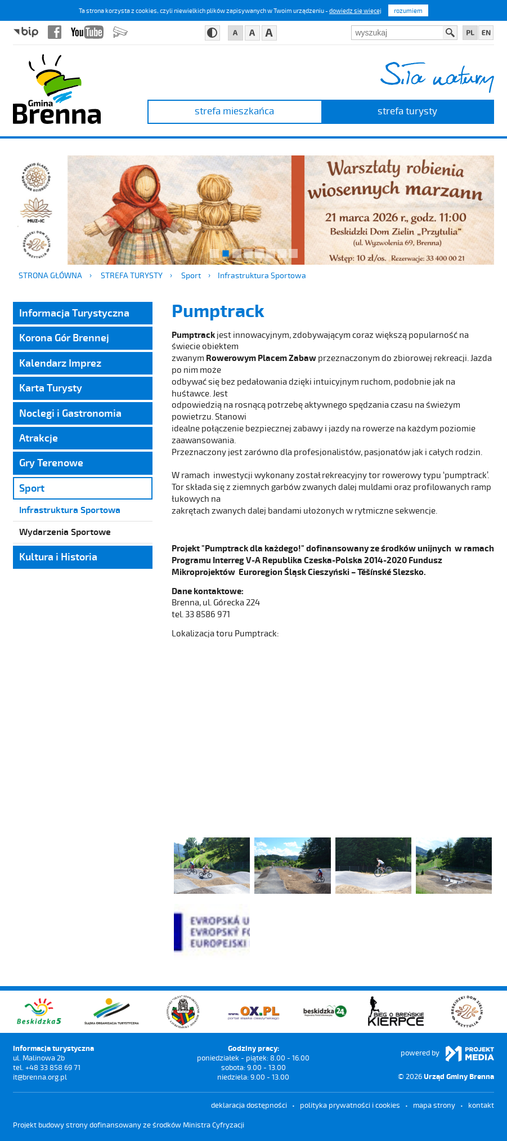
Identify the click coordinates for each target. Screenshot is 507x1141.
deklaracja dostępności (249, 1104)
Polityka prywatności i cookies (350, 1104)
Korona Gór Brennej (64, 337)
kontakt (481, 1104)
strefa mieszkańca (234, 110)
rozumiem (408, 10)
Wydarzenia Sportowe (65, 531)
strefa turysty (407, 110)
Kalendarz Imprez (60, 362)
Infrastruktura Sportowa (262, 275)
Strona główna (50, 275)
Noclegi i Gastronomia (70, 413)
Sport (191, 275)
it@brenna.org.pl (40, 1076)
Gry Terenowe (51, 462)
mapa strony (434, 1104)
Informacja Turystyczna (74, 312)
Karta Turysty (50, 387)
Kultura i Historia (58, 556)
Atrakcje (38, 437)
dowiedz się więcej (355, 10)
